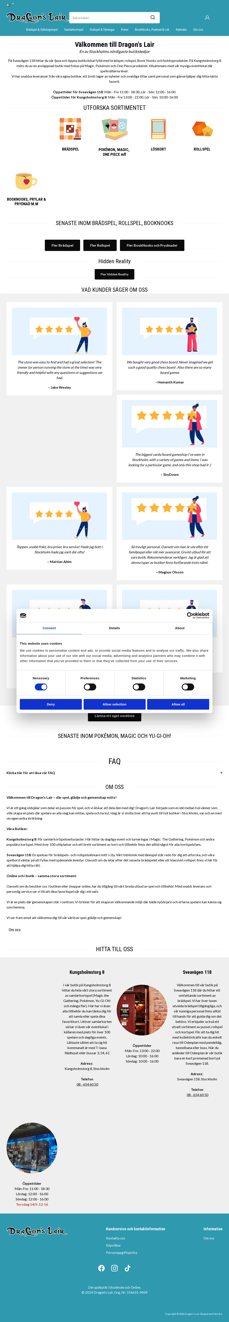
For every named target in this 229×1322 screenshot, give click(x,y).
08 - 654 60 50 (87, 1084)
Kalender (181, 30)
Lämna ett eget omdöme (115, 716)
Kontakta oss (115, 1238)
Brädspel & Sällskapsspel (42, 30)
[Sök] (152, 17)
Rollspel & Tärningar (102, 30)
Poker (124, 30)
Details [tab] (114, 628)
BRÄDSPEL (70, 149)
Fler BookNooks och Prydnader (152, 245)
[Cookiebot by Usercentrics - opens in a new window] (190, 615)
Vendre (218, 1313)
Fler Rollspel (100, 245)
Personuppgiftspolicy (121, 1252)
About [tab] (180, 628)
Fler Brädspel (62, 245)
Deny (51, 704)
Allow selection (114, 704)
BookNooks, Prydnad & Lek (152, 30)
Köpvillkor (113, 1245)
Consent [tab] (49, 628)
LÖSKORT (158, 149)
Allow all (178, 704)
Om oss (198, 30)
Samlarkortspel (73, 30)
